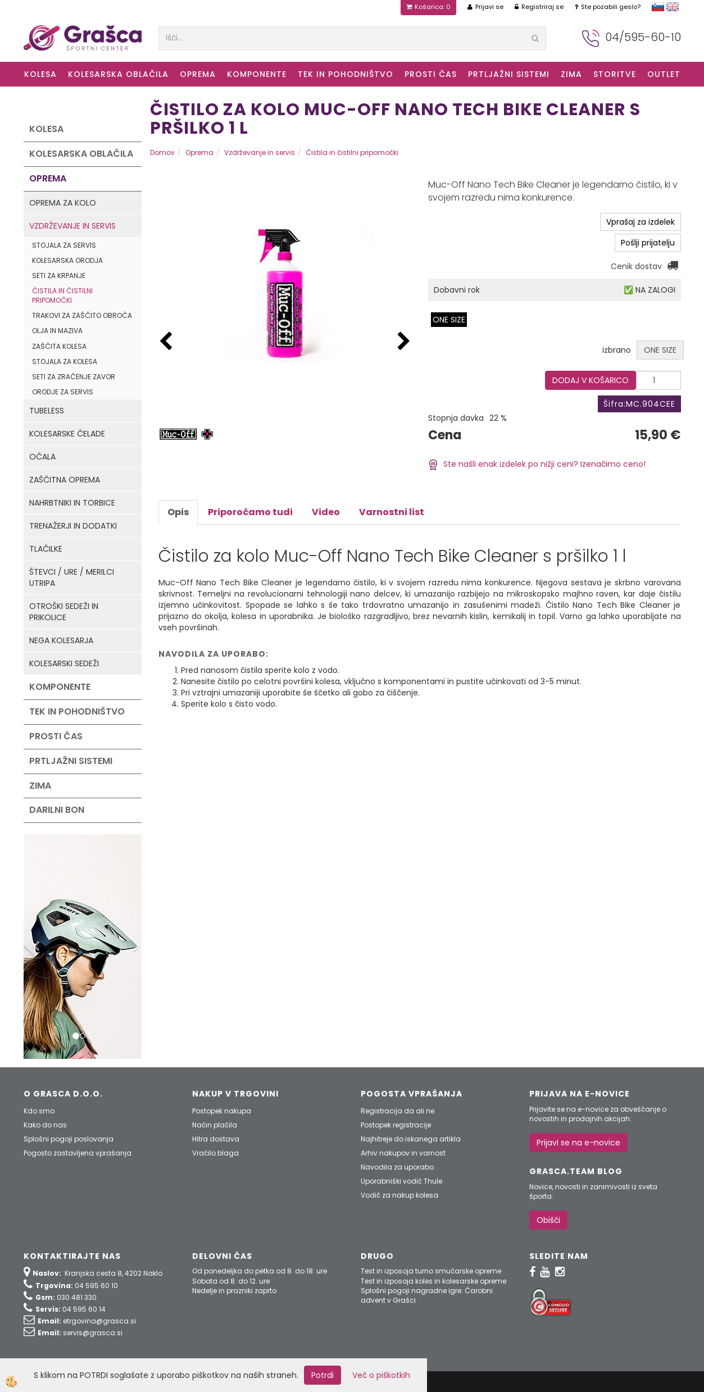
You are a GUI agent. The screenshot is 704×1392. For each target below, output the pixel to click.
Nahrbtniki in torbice (72, 502)
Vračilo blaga (215, 1153)
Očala (42, 456)
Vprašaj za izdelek (640, 222)
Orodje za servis (62, 392)
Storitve (614, 74)
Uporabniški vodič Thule (401, 1181)
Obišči (548, 1220)
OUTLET (663, 74)
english (672, 6)
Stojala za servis (64, 245)
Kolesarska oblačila (118, 74)
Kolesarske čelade (67, 433)
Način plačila (214, 1125)
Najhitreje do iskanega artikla (411, 1139)
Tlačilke (45, 548)
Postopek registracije (396, 1125)
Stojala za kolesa (64, 361)
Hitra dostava (215, 1139)
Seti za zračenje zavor (73, 376)
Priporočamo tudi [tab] (250, 512)
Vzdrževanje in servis (72, 225)
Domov (162, 152)
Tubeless (46, 410)
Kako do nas (45, 1125)
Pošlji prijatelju (648, 242)
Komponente (257, 74)
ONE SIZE (449, 319)
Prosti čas (431, 74)
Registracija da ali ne (397, 1111)
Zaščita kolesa (59, 346)
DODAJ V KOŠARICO (590, 380)
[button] (404, 342)
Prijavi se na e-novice (578, 1142)
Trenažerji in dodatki (73, 525)
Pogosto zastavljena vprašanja (77, 1153)
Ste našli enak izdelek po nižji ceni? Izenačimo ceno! (537, 464)
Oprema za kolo (62, 202)
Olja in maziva (57, 330)
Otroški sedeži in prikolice (63, 612)
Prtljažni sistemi (508, 74)
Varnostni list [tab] (391, 512)
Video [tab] (326, 512)
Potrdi (322, 1375)
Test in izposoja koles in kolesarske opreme (433, 1281)
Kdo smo (39, 1111)
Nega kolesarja (61, 640)
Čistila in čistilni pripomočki (62, 295)
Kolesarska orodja (67, 260)
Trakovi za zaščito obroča (82, 315)
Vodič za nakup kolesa (399, 1195)
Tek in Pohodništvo (345, 74)
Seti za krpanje (58, 275)
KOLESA (40, 74)
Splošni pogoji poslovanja (68, 1139)
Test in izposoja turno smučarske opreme (431, 1271)
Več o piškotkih (381, 1375)
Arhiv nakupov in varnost (403, 1153)
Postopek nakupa (221, 1111)
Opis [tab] (178, 512)
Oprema (198, 74)
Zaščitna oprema (64, 479)
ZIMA (571, 74)
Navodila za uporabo (397, 1167)
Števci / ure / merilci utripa (71, 577)
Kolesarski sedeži (64, 663)
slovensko (658, 6)
